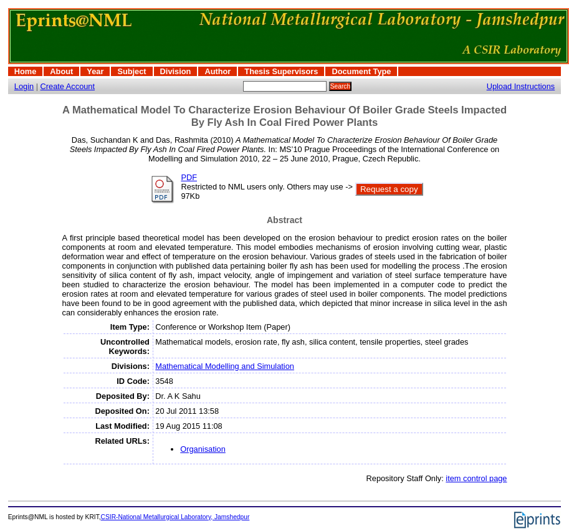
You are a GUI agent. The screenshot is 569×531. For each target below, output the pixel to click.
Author (217, 71)
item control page (476, 478)
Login (24, 86)
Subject (131, 71)
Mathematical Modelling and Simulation (224, 366)
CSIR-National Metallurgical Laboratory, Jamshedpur (175, 517)
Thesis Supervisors (281, 71)
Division (175, 71)
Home (25, 71)
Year (95, 71)
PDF (189, 177)
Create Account (68, 86)
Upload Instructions (521, 86)
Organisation (203, 449)
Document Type (361, 71)
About (61, 71)
